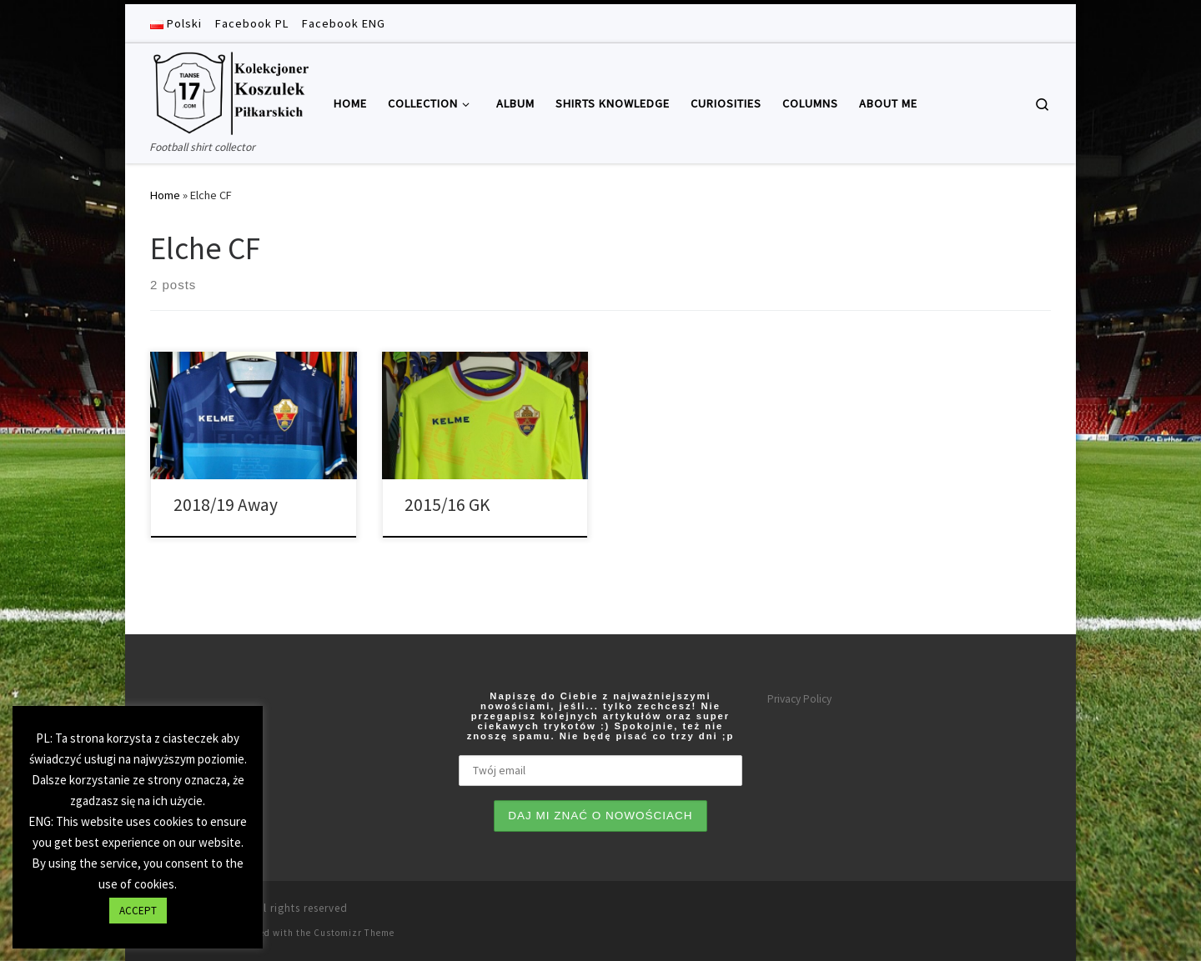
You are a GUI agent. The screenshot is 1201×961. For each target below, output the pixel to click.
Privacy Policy (799, 699)
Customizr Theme (354, 932)
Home (165, 195)
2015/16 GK (447, 504)
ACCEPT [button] (138, 910)
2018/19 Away (225, 504)
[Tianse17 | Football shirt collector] (229, 90)
